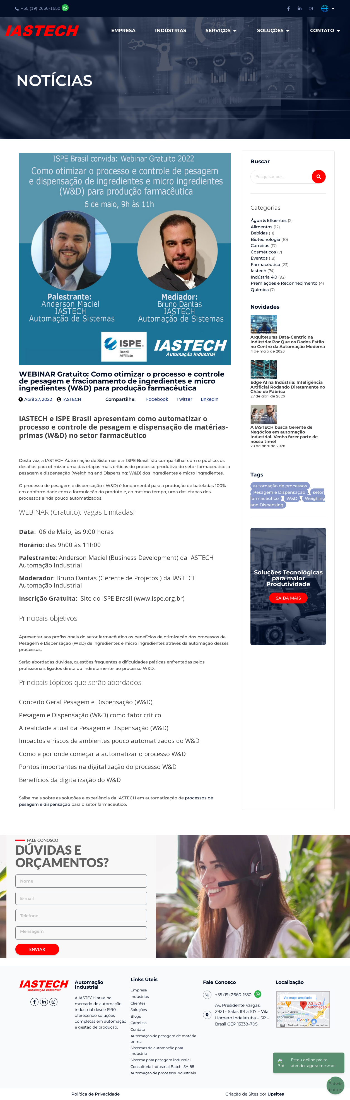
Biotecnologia (265, 239)
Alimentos (261, 226)
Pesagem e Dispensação (279, 492)
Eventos (259, 258)
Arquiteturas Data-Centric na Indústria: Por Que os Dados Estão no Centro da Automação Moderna (287, 341)
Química (260, 289)
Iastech (258, 270)
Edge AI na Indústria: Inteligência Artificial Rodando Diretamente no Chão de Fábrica (287, 387)
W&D (291, 498)
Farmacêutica (265, 264)
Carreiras (260, 245)
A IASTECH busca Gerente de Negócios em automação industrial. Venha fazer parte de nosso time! (284, 434)
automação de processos (280, 485)
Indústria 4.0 (264, 277)
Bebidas (259, 233)
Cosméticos (263, 252)
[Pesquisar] (319, 176)
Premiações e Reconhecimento (284, 283)
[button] (157, 399)
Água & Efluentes (269, 220)
